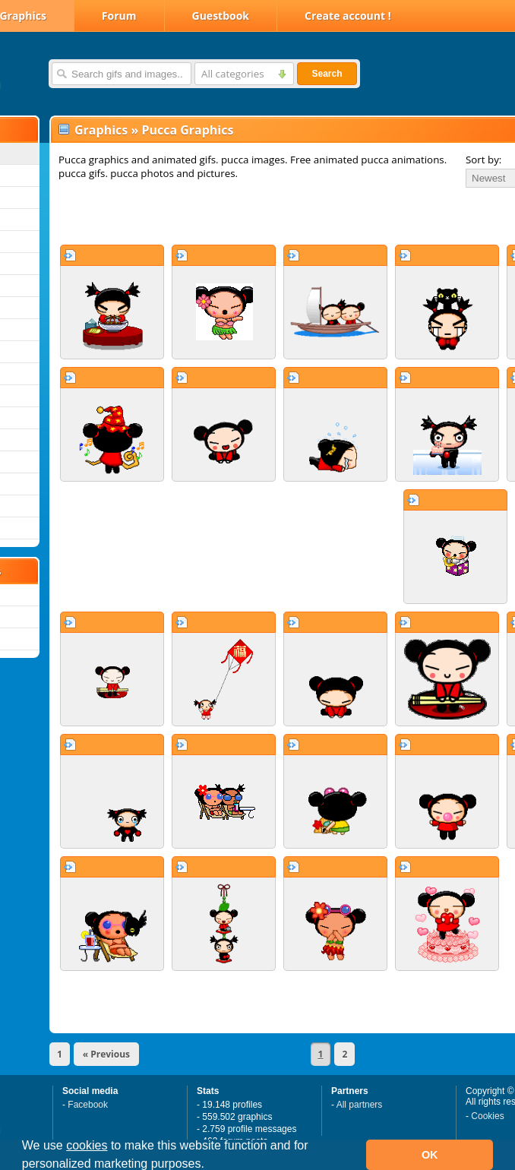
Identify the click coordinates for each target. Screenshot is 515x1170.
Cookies (487, 1116)
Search (326, 73)
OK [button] (430, 1155)
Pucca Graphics (187, 130)
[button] (209, 1165)
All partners (359, 1104)
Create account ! (348, 15)
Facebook (88, 1104)
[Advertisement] (229, 216)
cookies (86, 1145)
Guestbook (221, 15)
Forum (119, 15)
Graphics (101, 130)
